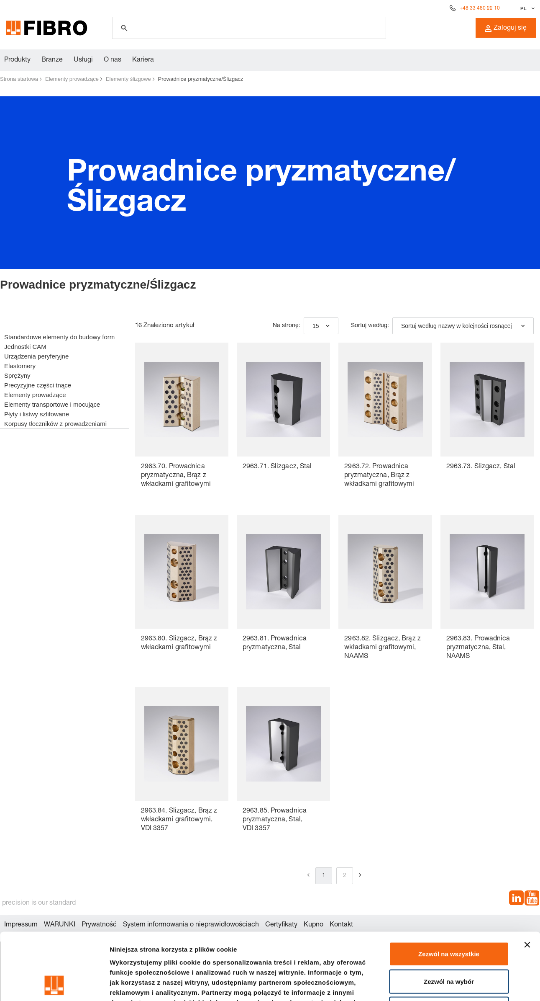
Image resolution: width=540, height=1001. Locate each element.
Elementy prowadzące (72, 79)
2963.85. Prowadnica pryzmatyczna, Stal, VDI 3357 (275, 820)
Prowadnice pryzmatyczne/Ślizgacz (200, 79)
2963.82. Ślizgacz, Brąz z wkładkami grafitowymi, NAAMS (382, 648)
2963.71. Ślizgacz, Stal (277, 467)
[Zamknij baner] (527, 882)
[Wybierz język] (526, 8)
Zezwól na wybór (449, 918)
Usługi (83, 60)
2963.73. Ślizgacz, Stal (480, 467)
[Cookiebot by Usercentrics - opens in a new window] (54, 984)
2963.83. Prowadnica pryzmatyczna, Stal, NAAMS (478, 648)
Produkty (17, 60)
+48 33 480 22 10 (480, 8)
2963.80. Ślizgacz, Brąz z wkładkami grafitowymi (179, 643)
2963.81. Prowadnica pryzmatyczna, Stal (275, 643)
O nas (112, 60)
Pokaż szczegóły (446, 984)
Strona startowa (19, 79)
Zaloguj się (506, 28)
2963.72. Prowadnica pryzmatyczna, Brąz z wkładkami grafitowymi (379, 476)
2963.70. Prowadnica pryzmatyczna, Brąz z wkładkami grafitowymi (176, 476)
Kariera (143, 60)
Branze (52, 60)
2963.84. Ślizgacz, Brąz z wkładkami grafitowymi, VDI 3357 (179, 820)
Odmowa (448, 945)
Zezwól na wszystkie (448, 891)
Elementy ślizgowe (128, 79)
